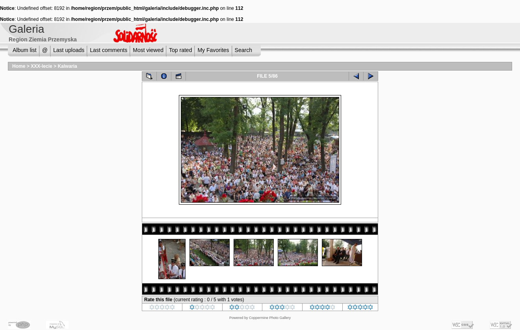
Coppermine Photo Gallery (270, 318)
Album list (25, 50)
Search (243, 50)
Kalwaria (67, 66)
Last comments (108, 50)
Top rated (180, 50)
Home (18, 66)
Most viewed (148, 50)
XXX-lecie (41, 66)
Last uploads (68, 50)
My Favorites (213, 50)
